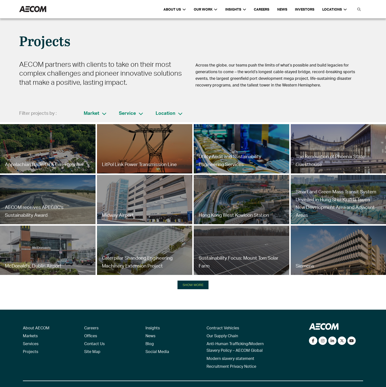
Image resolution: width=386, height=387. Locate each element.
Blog (149, 343)
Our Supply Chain (222, 335)
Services (30, 343)
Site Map (92, 351)
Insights (152, 327)
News (282, 9)
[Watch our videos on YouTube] (351, 341)
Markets (30, 335)
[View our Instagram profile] (323, 341)
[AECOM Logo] (32, 9)
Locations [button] (334, 9)
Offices (90, 335)
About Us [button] (174, 9)
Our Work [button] (205, 9)
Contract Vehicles (223, 327)
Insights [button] (235, 9)
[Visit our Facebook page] (313, 341)
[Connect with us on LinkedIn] (332, 341)
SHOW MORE (192, 285)
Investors (304, 9)
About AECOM (36, 327)
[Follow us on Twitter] (342, 341)
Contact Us (94, 343)
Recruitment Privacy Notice (231, 366)
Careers (261, 9)
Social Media (157, 351)
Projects (30, 351)
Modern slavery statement (230, 358)
